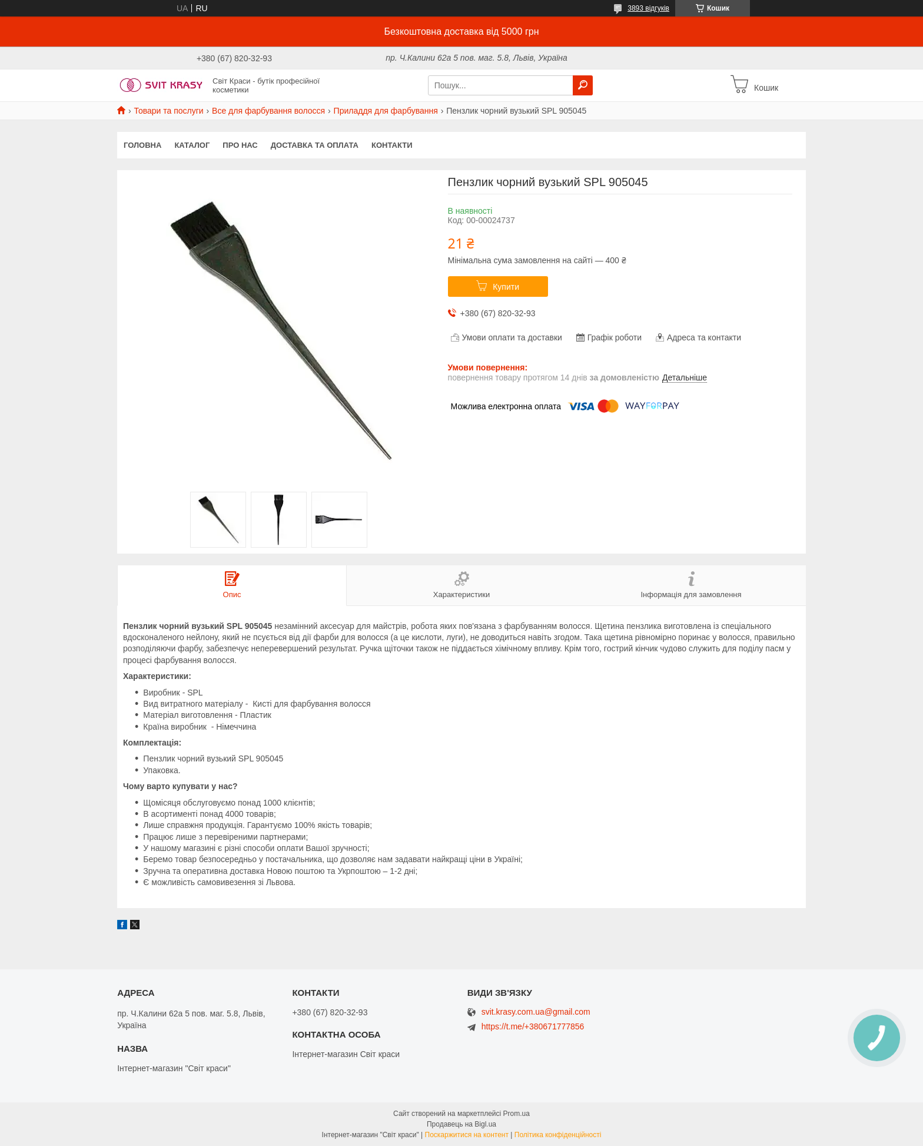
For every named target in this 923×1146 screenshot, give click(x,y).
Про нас (240, 145)
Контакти (392, 145)
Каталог (192, 145)
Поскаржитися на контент (467, 1135)
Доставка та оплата (314, 145)
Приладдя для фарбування (386, 110)
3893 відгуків (648, 8)
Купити (506, 287)
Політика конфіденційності (558, 1135)
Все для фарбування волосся (268, 110)
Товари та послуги (168, 110)
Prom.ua (516, 1113)
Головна (142, 145)
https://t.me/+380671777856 (533, 1026)
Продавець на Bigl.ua (461, 1124)
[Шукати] (583, 85)
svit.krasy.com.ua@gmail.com (536, 1012)
